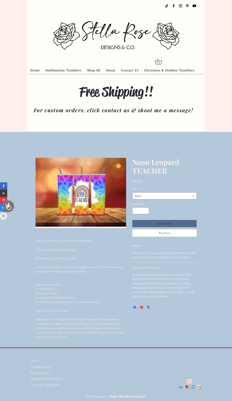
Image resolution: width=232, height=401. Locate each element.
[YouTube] (194, 6)
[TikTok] (167, 6)
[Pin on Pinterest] (141, 307)
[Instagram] (180, 6)
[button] (161, 61)
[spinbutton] (140, 211)
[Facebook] (173, 6)
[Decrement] (135, 211)
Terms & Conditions (46, 385)
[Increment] (146, 211)
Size (135, 189)
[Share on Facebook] (134, 307)
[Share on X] (148, 307)
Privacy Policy (40, 373)
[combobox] (164, 195)
